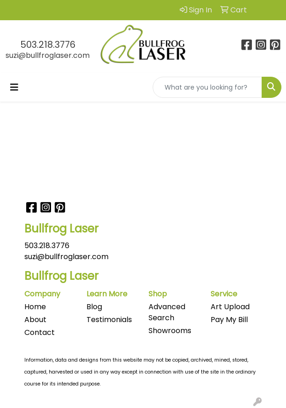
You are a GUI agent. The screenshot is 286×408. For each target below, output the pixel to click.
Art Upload (230, 306)
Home (35, 306)
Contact (39, 332)
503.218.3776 (47, 44)
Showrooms (170, 330)
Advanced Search (167, 312)
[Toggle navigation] (14, 87)
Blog (94, 306)
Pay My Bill (229, 319)
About (35, 319)
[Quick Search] (207, 87)
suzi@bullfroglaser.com (48, 55)
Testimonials (109, 319)
